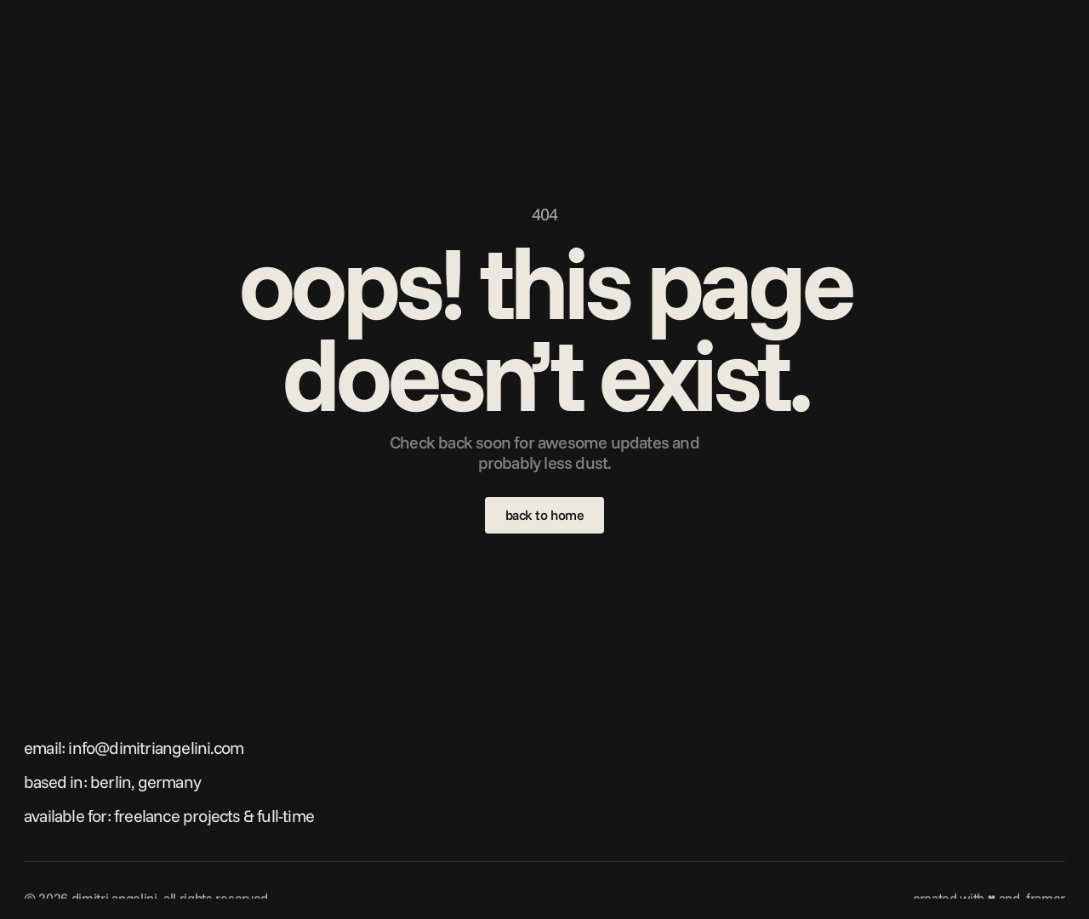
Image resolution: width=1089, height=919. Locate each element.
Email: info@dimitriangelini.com (133, 747)
